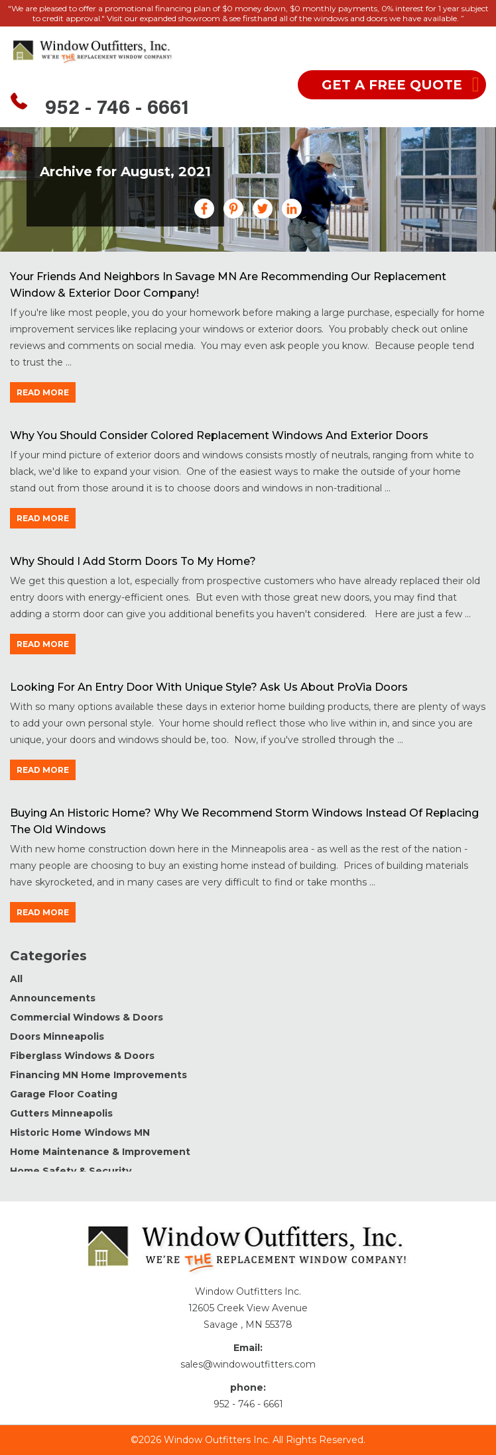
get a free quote (392, 85)
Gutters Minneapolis (61, 1113)
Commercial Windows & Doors (86, 1017)
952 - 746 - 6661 (117, 109)
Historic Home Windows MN (80, 1132)
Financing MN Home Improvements (98, 1075)
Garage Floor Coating (63, 1094)
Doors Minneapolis (57, 1036)
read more (43, 392)
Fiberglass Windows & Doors (82, 1056)
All (16, 979)
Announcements (52, 998)
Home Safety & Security (70, 1171)
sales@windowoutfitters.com (248, 1364)
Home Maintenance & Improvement (100, 1152)
